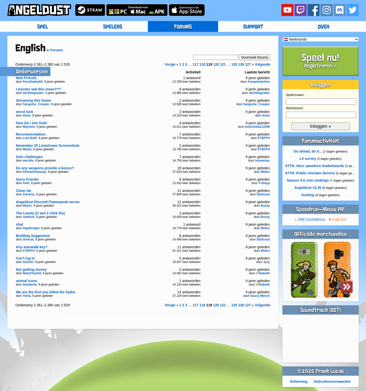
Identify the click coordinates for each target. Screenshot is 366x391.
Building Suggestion (33, 236)
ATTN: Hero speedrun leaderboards (314, 166)
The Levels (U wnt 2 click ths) (40, 213)
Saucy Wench (260, 296)
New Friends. (27, 78)
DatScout (263, 194)
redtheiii (29, 217)
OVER (323, 27)
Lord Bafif (30, 138)
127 (248, 64)
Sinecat (28, 239)
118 (202, 64)
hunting (307, 195)
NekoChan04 (32, 273)
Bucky (265, 205)
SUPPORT (253, 27)
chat (19, 224)
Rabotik (263, 273)
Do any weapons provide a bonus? (45, 168)
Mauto (27, 149)
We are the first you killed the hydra (45, 292)
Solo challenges (29, 157)
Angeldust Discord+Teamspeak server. (48, 202)
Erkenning (298, 381)
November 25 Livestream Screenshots (48, 146)
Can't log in (25, 258)
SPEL (42, 27)
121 (223, 64)
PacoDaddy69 (33, 81)
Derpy (264, 183)
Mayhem (29, 126)
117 (195, 64)
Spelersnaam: (295, 95)
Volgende (262, 64)
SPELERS (112, 27)
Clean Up (23, 191)
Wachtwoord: (294, 108)
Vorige (170, 64)
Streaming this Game (33, 100)
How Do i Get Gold (31, 123)
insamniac (262, 160)
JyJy (266, 262)
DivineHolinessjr (34, 172)
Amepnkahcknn (258, 81)
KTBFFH (264, 138)
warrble (28, 160)
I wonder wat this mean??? (38, 89)
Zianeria (28, 194)
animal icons (26, 281)
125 (234, 64)
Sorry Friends (27, 179)
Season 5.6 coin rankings (308, 180)
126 (241, 64)
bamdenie (30, 284)
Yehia (27, 296)
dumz (27, 115)
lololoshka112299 (257, 126)
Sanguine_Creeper (36, 104)
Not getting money (31, 270)
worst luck (24, 112)
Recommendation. (31, 134)
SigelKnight (31, 228)
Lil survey (307, 159)
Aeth (26, 183)
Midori (265, 172)
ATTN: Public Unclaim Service (310, 173)
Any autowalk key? (31, 247)
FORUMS (183, 27)
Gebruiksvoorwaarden (332, 381)
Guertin (28, 262)
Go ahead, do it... (308, 151)
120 (216, 64)
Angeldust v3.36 (307, 188)
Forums (56, 50)
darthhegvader (33, 93)
